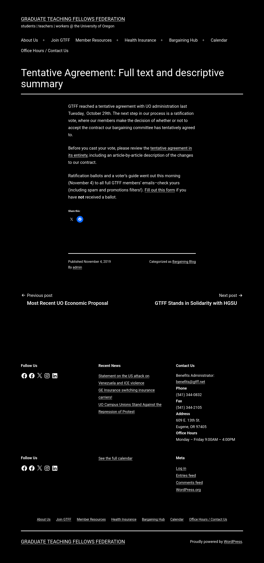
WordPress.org (188, 489)
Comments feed (189, 482)
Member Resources (94, 40)
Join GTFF (60, 40)
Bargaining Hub (183, 40)
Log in (181, 468)
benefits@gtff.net (190, 382)
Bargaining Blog (184, 262)
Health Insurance (140, 40)
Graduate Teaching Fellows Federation (73, 19)
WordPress (233, 541)
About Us (29, 40)
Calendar (219, 40)
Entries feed (186, 475)
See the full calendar (116, 458)
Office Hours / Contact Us (44, 50)
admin (77, 267)
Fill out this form (160, 189)
